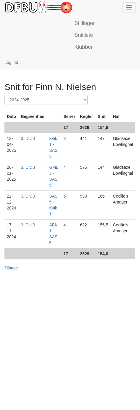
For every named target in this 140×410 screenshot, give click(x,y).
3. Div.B (28, 138)
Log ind (11, 62)
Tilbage (11, 268)
